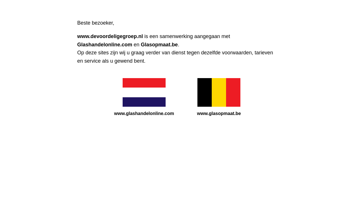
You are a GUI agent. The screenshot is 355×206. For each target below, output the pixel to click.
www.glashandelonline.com (144, 113)
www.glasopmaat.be (219, 113)
